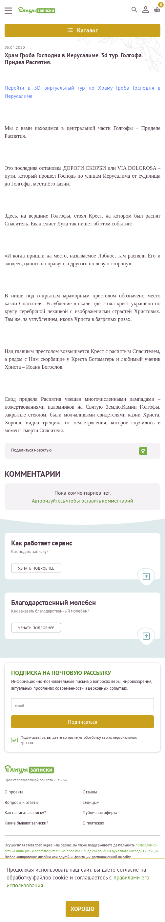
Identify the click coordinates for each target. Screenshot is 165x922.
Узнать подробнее (36, 568)
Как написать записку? (25, 812)
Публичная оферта (100, 812)
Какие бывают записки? (26, 823)
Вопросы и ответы (21, 802)
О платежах (93, 823)
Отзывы (90, 792)
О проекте (14, 792)
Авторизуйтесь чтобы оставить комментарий (82, 500)
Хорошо (82, 909)
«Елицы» (91, 802)
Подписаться (82, 721)
